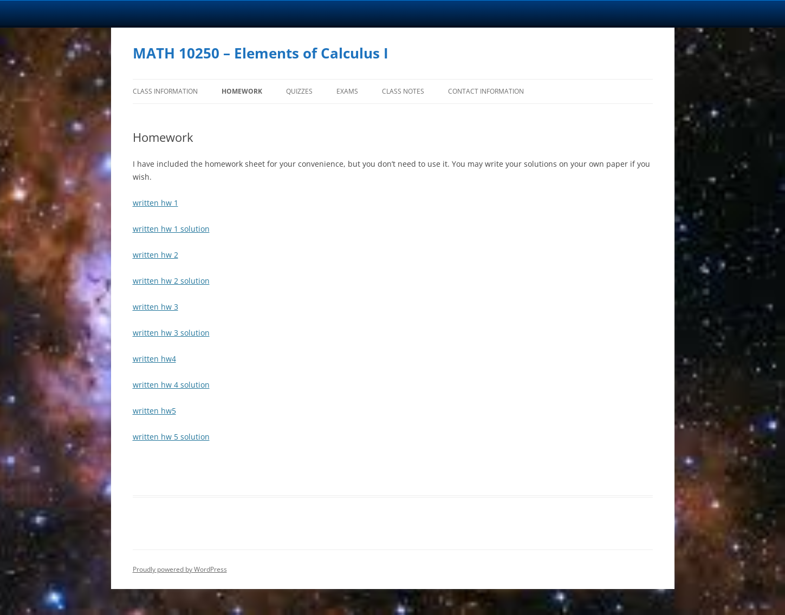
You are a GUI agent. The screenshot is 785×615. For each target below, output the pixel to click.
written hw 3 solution (171, 333)
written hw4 (154, 359)
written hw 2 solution (171, 281)
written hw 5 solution (171, 436)
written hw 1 (155, 203)
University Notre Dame (98, 13)
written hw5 (154, 410)
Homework (242, 91)
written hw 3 (155, 307)
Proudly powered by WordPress (180, 569)
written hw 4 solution (171, 385)
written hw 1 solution (171, 229)
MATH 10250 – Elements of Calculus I (260, 53)
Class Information (165, 91)
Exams (347, 91)
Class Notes (403, 91)
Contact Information (486, 91)
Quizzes (299, 91)
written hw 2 (155, 255)
